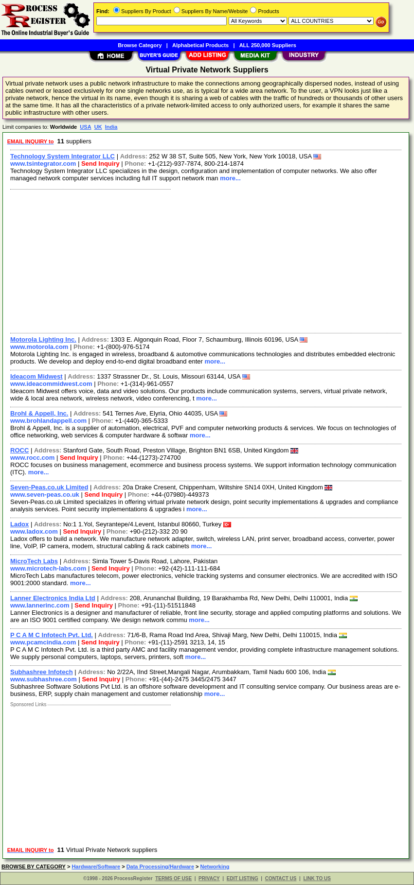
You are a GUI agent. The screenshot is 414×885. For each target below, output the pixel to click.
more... (230, 178)
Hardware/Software (96, 866)
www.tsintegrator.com (43, 163)
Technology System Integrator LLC (62, 156)
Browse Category (140, 45)
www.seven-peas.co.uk (44, 494)
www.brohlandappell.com (48, 420)
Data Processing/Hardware (160, 866)
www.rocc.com (32, 457)
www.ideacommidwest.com (51, 383)
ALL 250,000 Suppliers (267, 45)
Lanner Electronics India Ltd (52, 598)
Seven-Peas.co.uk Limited (49, 487)
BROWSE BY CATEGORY (33, 866)
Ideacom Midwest (36, 376)
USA (85, 127)
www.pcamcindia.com (43, 642)
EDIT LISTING (242, 878)
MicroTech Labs (34, 561)
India (111, 127)
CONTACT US (281, 878)
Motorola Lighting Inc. (43, 339)
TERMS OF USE (173, 878)
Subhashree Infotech (41, 672)
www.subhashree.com (43, 679)
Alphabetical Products (200, 45)
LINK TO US (316, 878)
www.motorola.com (39, 346)
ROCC (19, 450)
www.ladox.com (34, 531)
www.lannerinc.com (40, 605)
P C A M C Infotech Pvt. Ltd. (51, 635)
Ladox (19, 524)
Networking (215, 866)
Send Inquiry (100, 163)
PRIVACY (209, 878)
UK (98, 127)
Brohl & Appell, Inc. (39, 413)
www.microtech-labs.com (48, 568)
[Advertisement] (206, 260)
